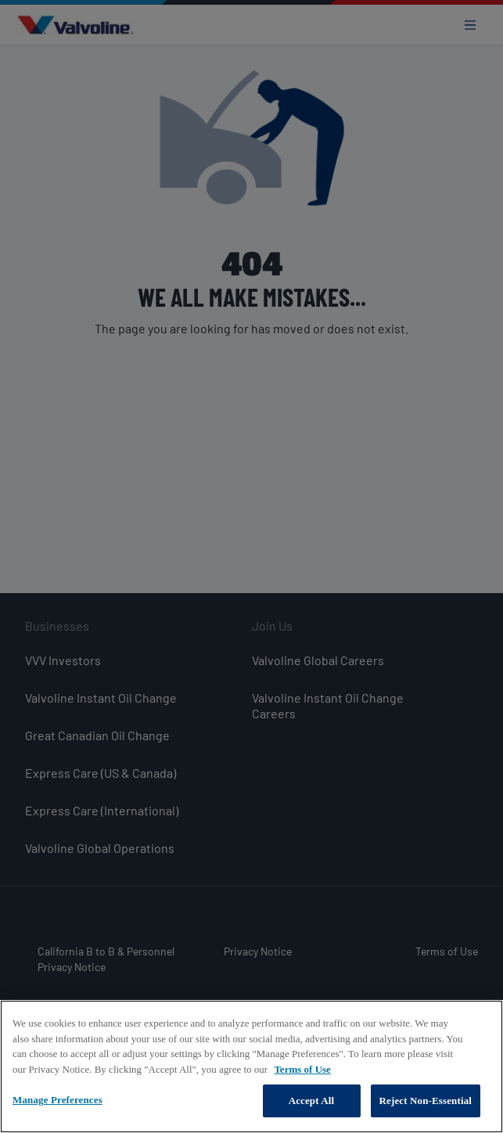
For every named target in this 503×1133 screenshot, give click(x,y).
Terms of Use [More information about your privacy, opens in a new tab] (302, 1071)
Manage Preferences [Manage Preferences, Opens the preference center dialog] (57, 1102)
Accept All (312, 1103)
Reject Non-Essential (425, 1103)
